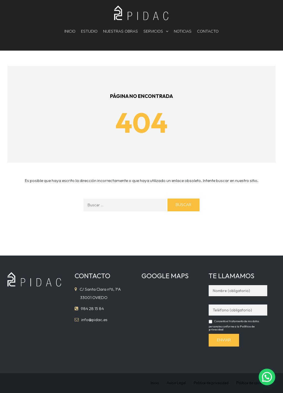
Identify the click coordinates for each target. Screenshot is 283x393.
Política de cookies (251, 383)
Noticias (183, 31)
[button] (267, 377)
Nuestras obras (120, 31)
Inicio (69, 31)
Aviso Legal (176, 383)
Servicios (153, 31)
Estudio (89, 31)
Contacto (208, 31)
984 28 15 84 (92, 308)
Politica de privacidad (211, 383)
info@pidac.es (94, 319)
